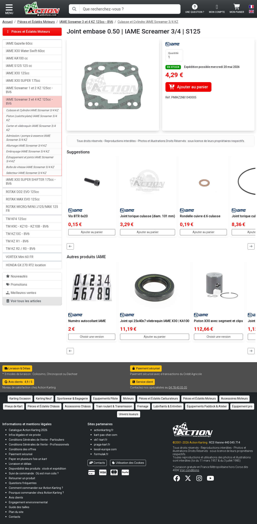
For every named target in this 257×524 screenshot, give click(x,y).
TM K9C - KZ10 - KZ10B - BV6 (27, 226)
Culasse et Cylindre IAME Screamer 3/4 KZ (148, 22)
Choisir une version (92, 336)
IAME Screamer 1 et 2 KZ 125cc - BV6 (29, 90)
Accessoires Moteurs (234, 398)
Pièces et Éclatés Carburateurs (158, 398)
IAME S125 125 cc (19, 66)
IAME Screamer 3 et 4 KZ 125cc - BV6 (86, 22)
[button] (19, 507)
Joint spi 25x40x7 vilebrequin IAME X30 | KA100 (154, 321)
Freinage (142, 406)
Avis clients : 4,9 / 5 (18, 381)
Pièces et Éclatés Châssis (44, 406)
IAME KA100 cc (17, 58)
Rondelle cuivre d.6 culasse (200, 216)
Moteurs (128, 398)
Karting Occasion (20, 398)
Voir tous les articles (23, 301)
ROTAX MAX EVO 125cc (23, 199)
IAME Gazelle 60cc (19, 43)
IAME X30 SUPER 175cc (23, 81)
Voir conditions (189, 470)
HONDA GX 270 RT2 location (26, 265)
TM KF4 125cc (16, 219)
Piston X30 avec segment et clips (218, 321)
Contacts (97, 462)
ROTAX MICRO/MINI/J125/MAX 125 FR (32, 209)
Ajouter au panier (188, 87)
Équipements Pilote (105, 398)
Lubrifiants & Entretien (168, 406)
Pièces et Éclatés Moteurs (36, 22)
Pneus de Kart (13, 406)
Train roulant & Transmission (114, 406)
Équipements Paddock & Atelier (207, 406)
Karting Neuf (44, 398)
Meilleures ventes (21, 293)
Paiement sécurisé (146, 368)
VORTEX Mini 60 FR (19, 257)
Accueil (7, 22)
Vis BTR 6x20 (78, 216)
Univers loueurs (128, 414)
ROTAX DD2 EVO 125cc (22, 192)
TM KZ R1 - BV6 (17, 241)
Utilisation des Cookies (128, 462)
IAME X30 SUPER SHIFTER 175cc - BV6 (31, 182)
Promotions (16, 284)
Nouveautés (17, 276)
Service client (142, 381)
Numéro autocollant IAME (87, 321)
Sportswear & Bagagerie (72, 398)
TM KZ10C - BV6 (18, 234)
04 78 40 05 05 (178, 387)
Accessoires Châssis (78, 406)
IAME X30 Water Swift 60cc (25, 51)
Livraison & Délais (17, 368)
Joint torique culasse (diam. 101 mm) (147, 216)
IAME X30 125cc (17, 73)
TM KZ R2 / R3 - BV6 (20, 249)
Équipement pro (242, 406)
